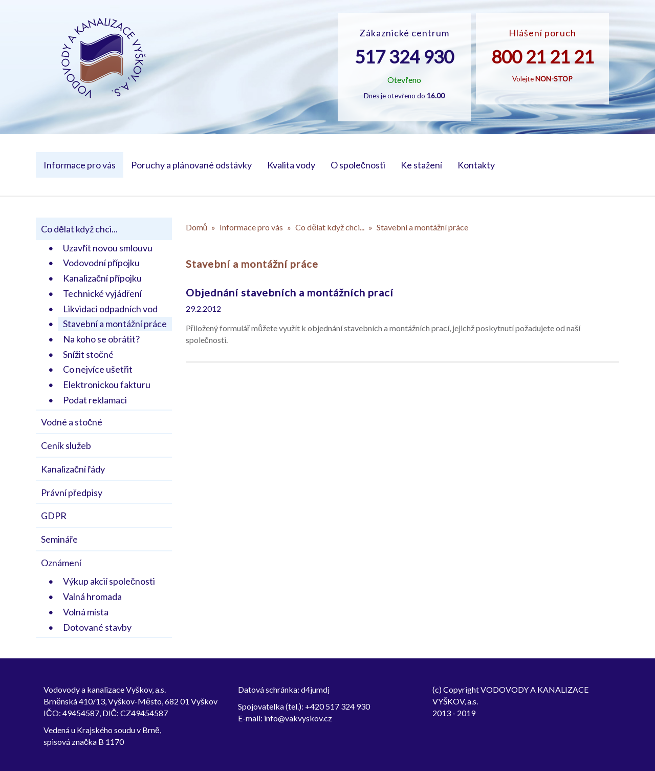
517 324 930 (404, 56)
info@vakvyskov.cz (298, 718)
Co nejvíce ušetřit (98, 369)
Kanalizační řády (73, 469)
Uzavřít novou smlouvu (107, 247)
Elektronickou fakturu (106, 384)
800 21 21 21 (542, 56)
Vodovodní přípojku (101, 262)
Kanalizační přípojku (102, 278)
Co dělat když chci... (79, 228)
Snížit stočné (88, 354)
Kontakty (476, 164)
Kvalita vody (291, 164)
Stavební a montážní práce (115, 323)
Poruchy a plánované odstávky (191, 164)
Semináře (59, 539)
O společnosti (358, 164)
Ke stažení (421, 164)
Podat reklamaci (95, 399)
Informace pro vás (79, 164)
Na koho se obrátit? (101, 339)
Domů (197, 227)
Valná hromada (92, 596)
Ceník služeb (66, 445)
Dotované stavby (97, 627)
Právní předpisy (71, 492)
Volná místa (85, 611)
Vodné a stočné (71, 421)
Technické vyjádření (102, 293)
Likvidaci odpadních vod (110, 308)
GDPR (54, 515)
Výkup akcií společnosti (109, 581)
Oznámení (61, 562)
